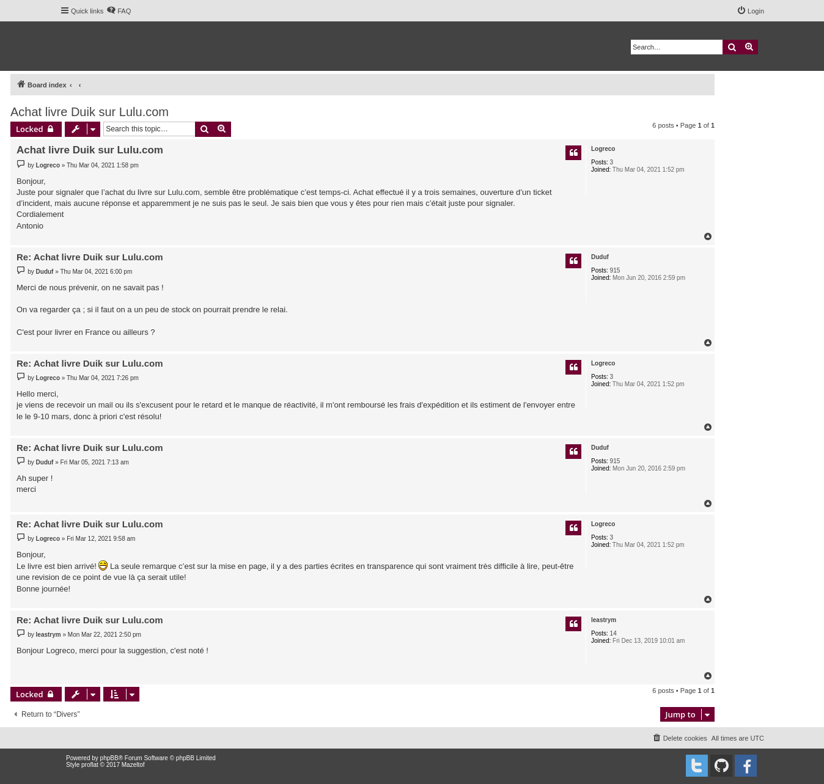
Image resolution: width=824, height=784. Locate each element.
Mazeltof (133, 764)
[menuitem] (118, 11)
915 (615, 270)
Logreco (603, 148)
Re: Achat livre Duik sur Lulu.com (90, 257)
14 (613, 633)
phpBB (109, 758)
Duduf (600, 257)
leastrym (603, 620)
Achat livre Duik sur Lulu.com (89, 112)
